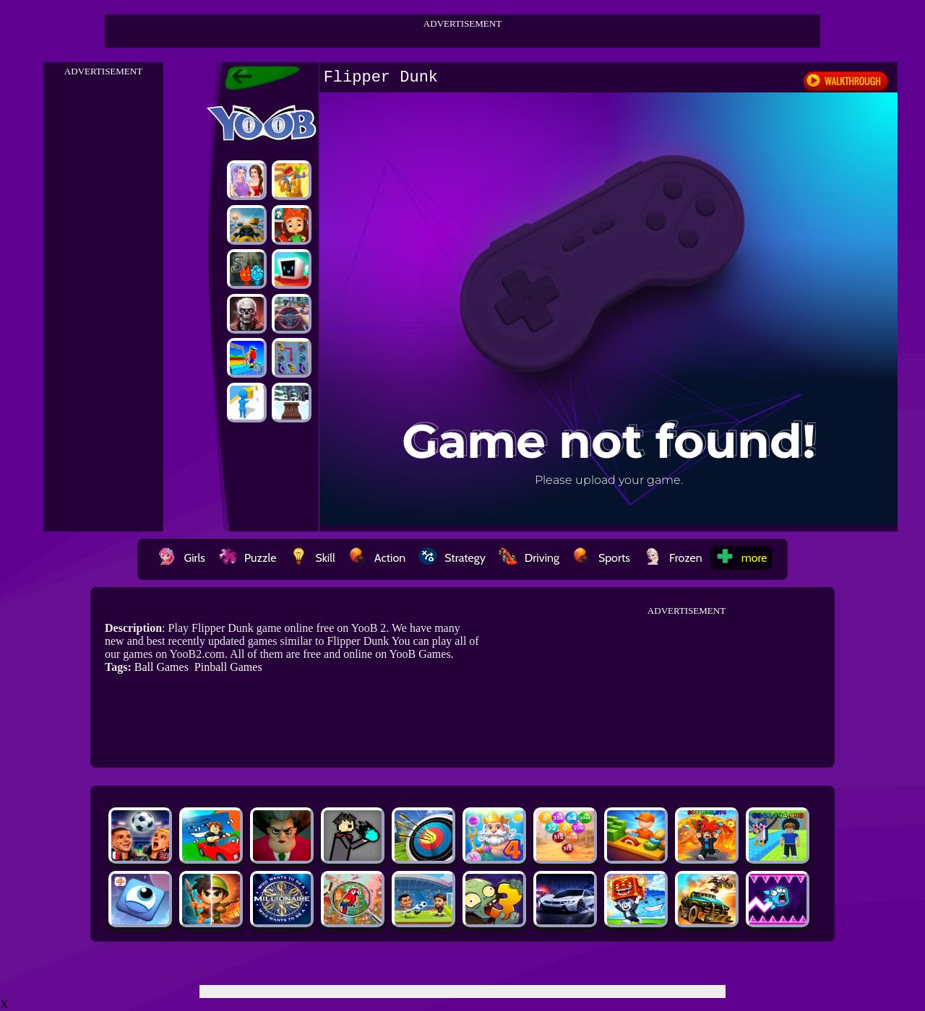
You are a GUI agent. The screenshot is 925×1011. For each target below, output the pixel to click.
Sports (601, 558)
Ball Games (161, 667)
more (741, 558)
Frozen (672, 558)
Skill (312, 558)
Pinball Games (228, 667)
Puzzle (247, 558)
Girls (181, 558)
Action (376, 558)
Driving (529, 558)
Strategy (452, 558)
